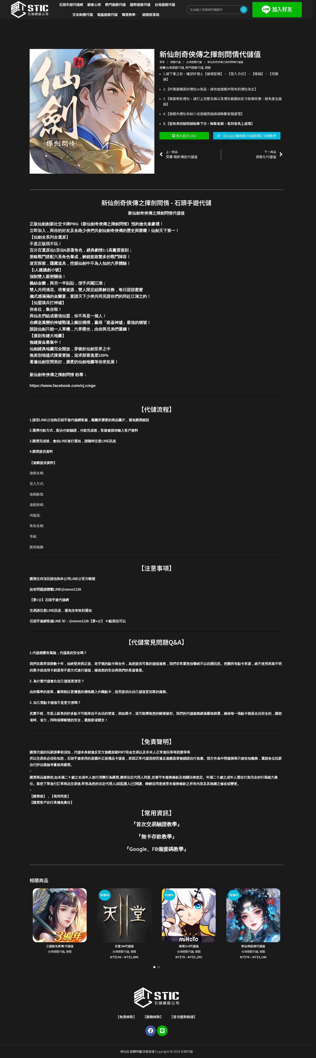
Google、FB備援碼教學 (156, 848)
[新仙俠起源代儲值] (253, 915)
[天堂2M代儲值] (124, 915)
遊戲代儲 (175, 62)
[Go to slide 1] (154, 967)
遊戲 (208, 67)
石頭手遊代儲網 (57, 600)
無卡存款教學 (156, 836)
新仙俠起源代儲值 (253, 946)
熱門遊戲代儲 (194, 67)
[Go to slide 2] (159, 967)
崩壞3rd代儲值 (189, 946)
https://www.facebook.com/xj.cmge (63, 385)
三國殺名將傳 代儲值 (59, 946)
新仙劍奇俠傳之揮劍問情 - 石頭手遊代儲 (156, 202)
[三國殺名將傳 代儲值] (60, 915)
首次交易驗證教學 (156, 824)
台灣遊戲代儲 (194, 62)
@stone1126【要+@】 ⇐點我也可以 (97, 621)
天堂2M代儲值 (124, 946)
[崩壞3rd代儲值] (189, 915)
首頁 (162, 62)
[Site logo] (29, 9)
